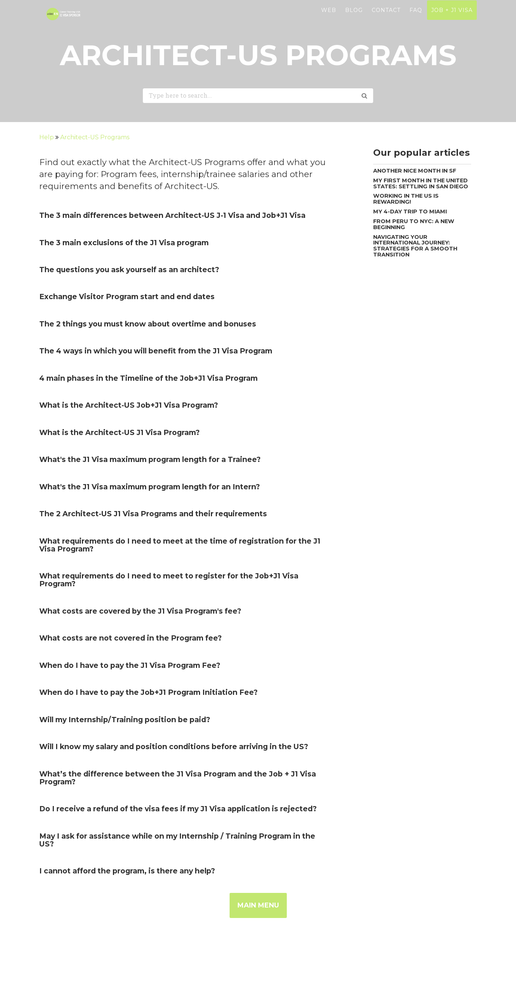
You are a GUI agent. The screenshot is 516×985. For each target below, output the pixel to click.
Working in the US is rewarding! (406, 198)
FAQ (415, 19)
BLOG (354, 19)
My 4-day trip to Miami (410, 211)
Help (47, 137)
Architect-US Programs (94, 137)
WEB (328, 19)
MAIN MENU (258, 905)
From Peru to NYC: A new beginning (413, 224)
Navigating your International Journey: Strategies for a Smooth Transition (415, 246)
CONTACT (386, 19)
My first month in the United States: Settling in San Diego (420, 183)
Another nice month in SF (414, 170)
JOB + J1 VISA (452, 19)
